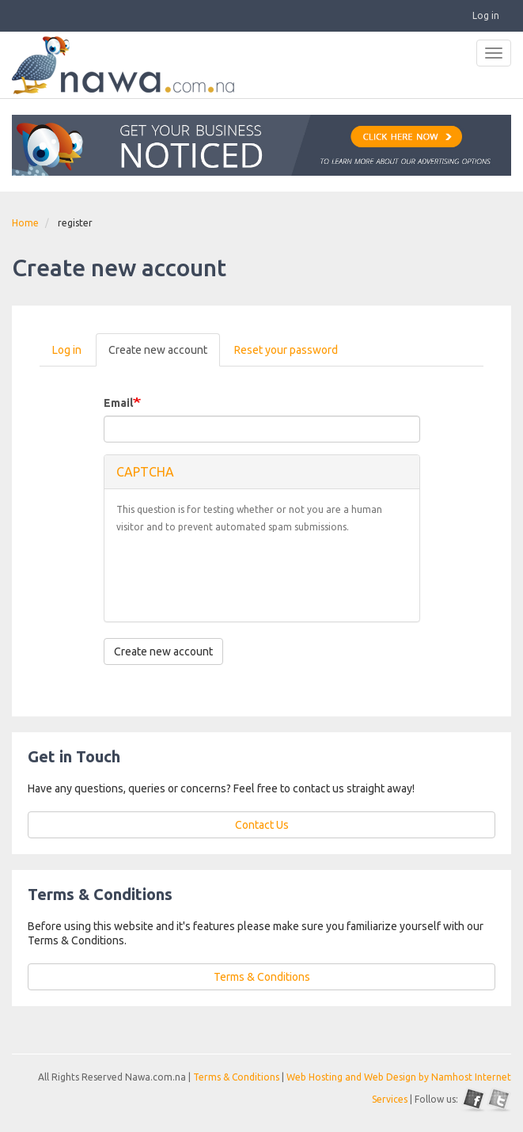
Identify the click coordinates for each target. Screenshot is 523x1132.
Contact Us (262, 825)
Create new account (164, 354)
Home (25, 223)
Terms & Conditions (262, 977)
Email (118, 403)
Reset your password (286, 350)
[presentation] (236, 579)
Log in (485, 15)
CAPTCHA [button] (145, 472)
